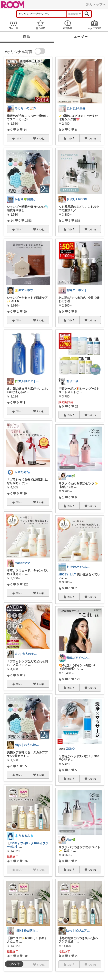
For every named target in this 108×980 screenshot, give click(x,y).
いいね (40, 138)
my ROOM (94, 25)
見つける (40, 25)
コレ (19, 138)
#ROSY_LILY (67, 574)
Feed (13, 25)
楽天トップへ (96, 4)
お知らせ (67, 25)
